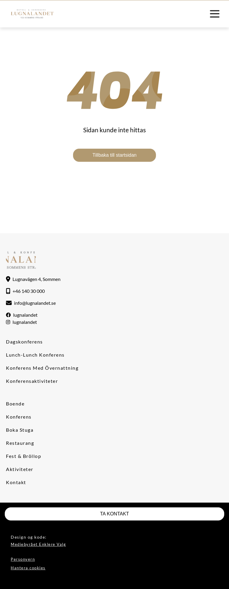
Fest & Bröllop (23, 456)
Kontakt (16, 482)
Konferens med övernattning (42, 368)
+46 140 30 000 (29, 291)
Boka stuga (19, 430)
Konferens (19, 416)
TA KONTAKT (114, 513)
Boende (15, 403)
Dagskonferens (24, 341)
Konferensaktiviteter (32, 381)
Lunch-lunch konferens (35, 355)
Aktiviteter (19, 469)
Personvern (23, 559)
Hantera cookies (28, 567)
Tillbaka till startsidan (114, 155)
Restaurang (20, 443)
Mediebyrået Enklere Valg (38, 544)
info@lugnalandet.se (35, 303)
